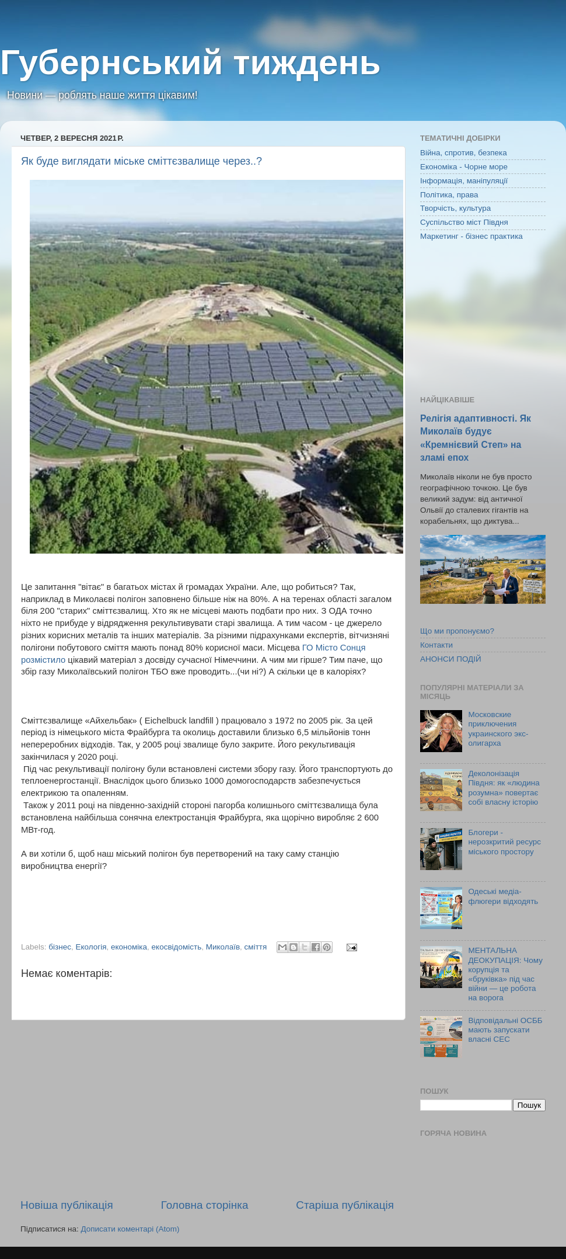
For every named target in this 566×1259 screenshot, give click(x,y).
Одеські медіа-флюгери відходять (503, 896)
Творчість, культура (455, 208)
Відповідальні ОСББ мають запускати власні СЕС (505, 1030)
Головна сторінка (205, 1205)
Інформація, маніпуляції (464, 180)
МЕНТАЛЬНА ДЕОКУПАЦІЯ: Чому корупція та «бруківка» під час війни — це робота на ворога (505, 974)
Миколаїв (223, 946)
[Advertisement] (207, 1109)
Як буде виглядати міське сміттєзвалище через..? (141, 161)
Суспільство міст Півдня (464, 222)
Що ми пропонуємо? (457, 631)
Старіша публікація (345, 1205)
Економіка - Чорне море (464, 166)
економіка (129, 946)
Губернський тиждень (190, 62)
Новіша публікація (66, 1205)
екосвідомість (177, 946)
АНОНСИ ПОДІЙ (450, 659)
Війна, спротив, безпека (463, 152)
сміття (255, 946)
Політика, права (449, 194)
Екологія (90, 946)
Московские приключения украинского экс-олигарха (498, 728)
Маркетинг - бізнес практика (471, 236)
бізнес (59, 946)
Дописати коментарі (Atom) (130, 1229)
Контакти (436, 645)
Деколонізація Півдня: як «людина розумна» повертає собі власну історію (503, 787)
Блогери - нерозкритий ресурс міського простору (504, 841)
